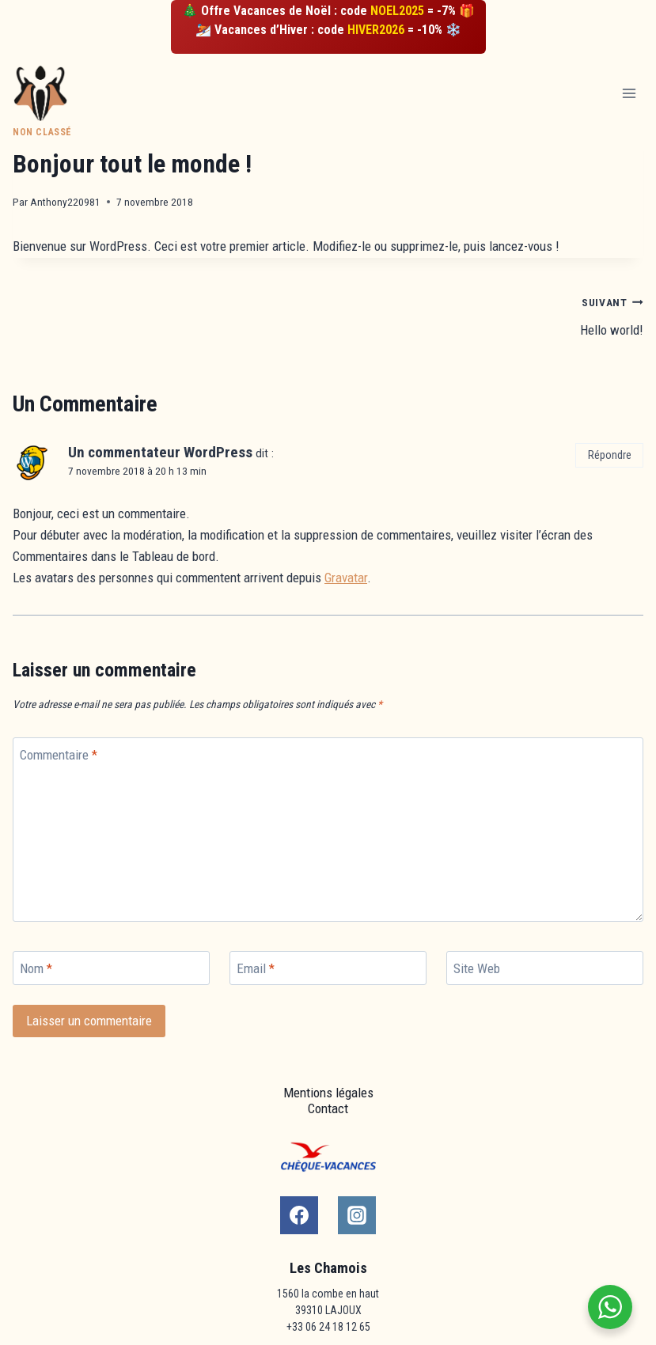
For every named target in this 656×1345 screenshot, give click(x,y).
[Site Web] (544, 968)
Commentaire (58, 755)
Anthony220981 (65, 201)
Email (256, 968)
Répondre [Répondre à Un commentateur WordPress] (609, 455)
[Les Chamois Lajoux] (47, 94)
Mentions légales (328, 1093)
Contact (328, 1108)
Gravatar (345, 577)
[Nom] (111, 968)
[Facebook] (299, 1215)
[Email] (328, 968)
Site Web (476, 968)
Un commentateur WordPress (160, 452)
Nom (36, 968)
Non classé (42, 132)
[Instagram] (357, 1215)
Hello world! (493, 314)
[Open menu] (628, 93)
